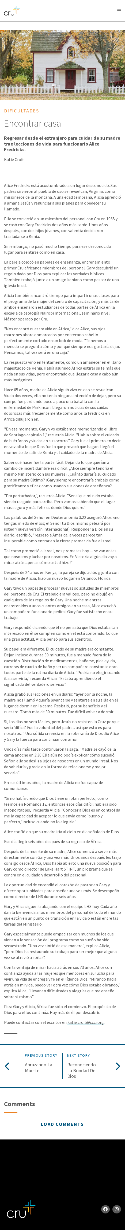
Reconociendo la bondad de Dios (81, 1070)
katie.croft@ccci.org (85, 1022)
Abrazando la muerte (38, 1067)
